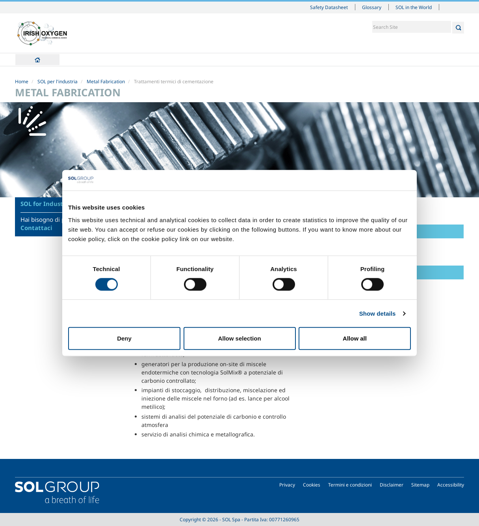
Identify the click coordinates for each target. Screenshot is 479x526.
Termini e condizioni (350, 484)
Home (37, 59)
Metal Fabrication (106, 81)
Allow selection (239, 338)
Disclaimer (391, 484)
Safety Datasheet (329, 7)
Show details (377, 313)
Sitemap (420, 484)
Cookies (311, 484)
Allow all (355, 338)
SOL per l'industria (57, 81)
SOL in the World (413, 7)
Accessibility (450, 484)
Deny (124, 338)
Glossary (371, 7)
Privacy (287, 484)
